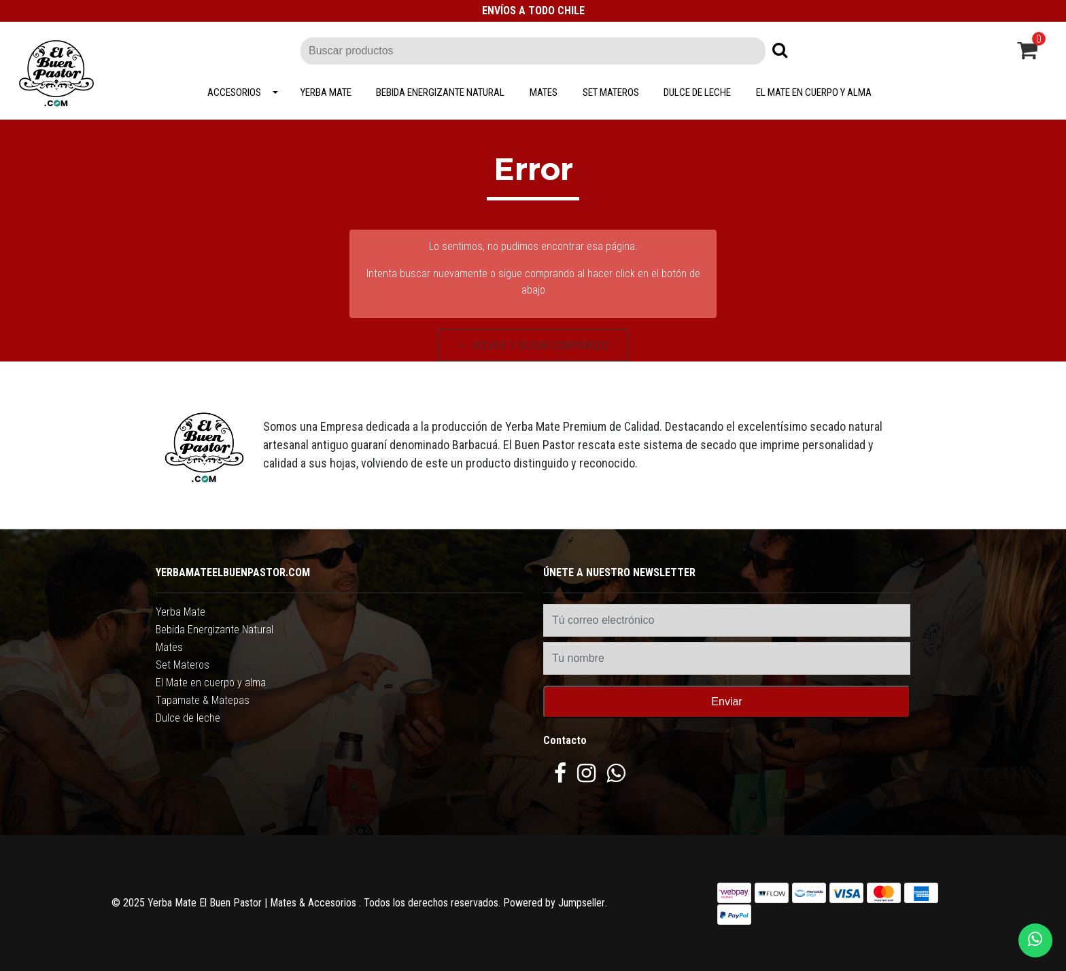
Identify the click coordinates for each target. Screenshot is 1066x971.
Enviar (726, 701)
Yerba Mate (325, 92)
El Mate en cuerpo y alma (814, 92)
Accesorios (234, 92)
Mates (543, 92)
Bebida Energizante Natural (440, 92)
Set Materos (611, 92)
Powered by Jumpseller (554, 902)
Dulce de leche (697, 92)
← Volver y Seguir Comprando (533, 345)
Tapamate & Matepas (203, 700)
